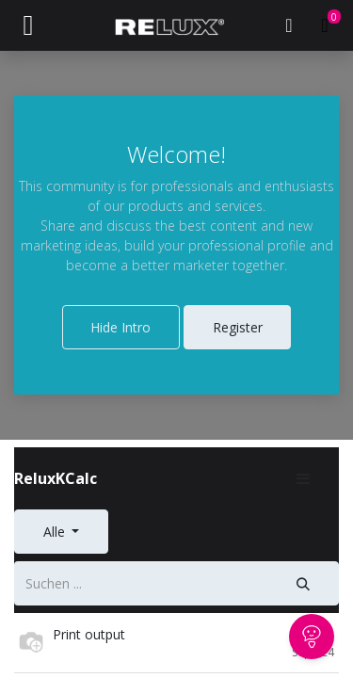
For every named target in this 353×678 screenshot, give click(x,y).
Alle (56, 532)
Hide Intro (120, 327)
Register (238, 327)
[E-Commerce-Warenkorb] (325, 25)
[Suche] (303, 583)
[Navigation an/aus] (28, 25)
